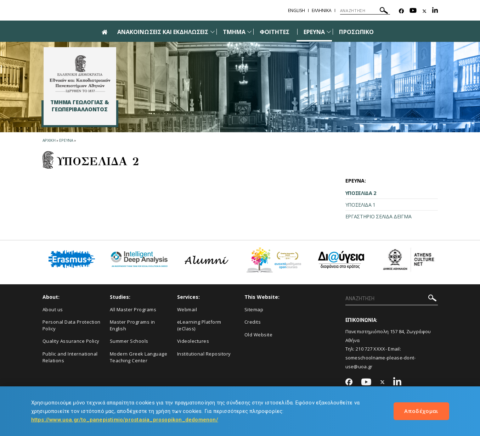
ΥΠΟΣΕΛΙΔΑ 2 (361, 193)
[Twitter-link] (424, 11)
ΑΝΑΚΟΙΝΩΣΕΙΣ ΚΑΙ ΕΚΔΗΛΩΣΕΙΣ (162, 32)
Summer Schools (129, 341)
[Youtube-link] (413, 11)
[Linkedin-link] (435, 11)
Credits (252, 322)
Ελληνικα (322, 10)
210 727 (364, 349)
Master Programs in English (132, 325)
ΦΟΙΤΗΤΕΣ (274, 32)
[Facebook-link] (401, 11)
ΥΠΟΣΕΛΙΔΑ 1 (360, 204)
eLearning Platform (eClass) (199, 325)
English (296, 10)
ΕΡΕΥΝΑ (314, 32)
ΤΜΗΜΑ (234, 32)
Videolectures (193, 341)
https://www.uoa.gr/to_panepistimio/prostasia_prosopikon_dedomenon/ (124, 420)
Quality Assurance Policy (71, 341)
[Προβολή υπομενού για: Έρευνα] (329, 31)
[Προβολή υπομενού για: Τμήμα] (249, 31)
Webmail (187, 309)
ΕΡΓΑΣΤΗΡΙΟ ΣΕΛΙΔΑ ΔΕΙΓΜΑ (378, 216)
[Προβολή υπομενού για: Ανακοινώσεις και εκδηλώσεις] (212, 31)
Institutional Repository (204, 354)
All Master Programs (133, 309)
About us (53, 309)
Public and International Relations (70, 357)
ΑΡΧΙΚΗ (49, 140)
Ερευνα (66, 140)
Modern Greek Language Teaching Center (139, 357)
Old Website (258, 334)
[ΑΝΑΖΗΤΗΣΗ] (365, 11)
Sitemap (254, 309)
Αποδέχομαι (421, 410)
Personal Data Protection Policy (72, 325)
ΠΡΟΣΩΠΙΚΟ (356, 32)
